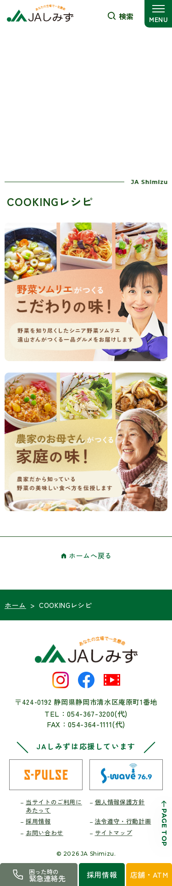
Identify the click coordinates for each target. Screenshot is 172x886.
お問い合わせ (44, 832)
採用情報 (38, 821)
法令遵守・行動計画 (123, 821)
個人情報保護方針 (120, 801)
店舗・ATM (149, 874)
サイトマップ (114, 832)
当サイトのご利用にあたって (54, 805)
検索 (126, 16)
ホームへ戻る (90, 555)
